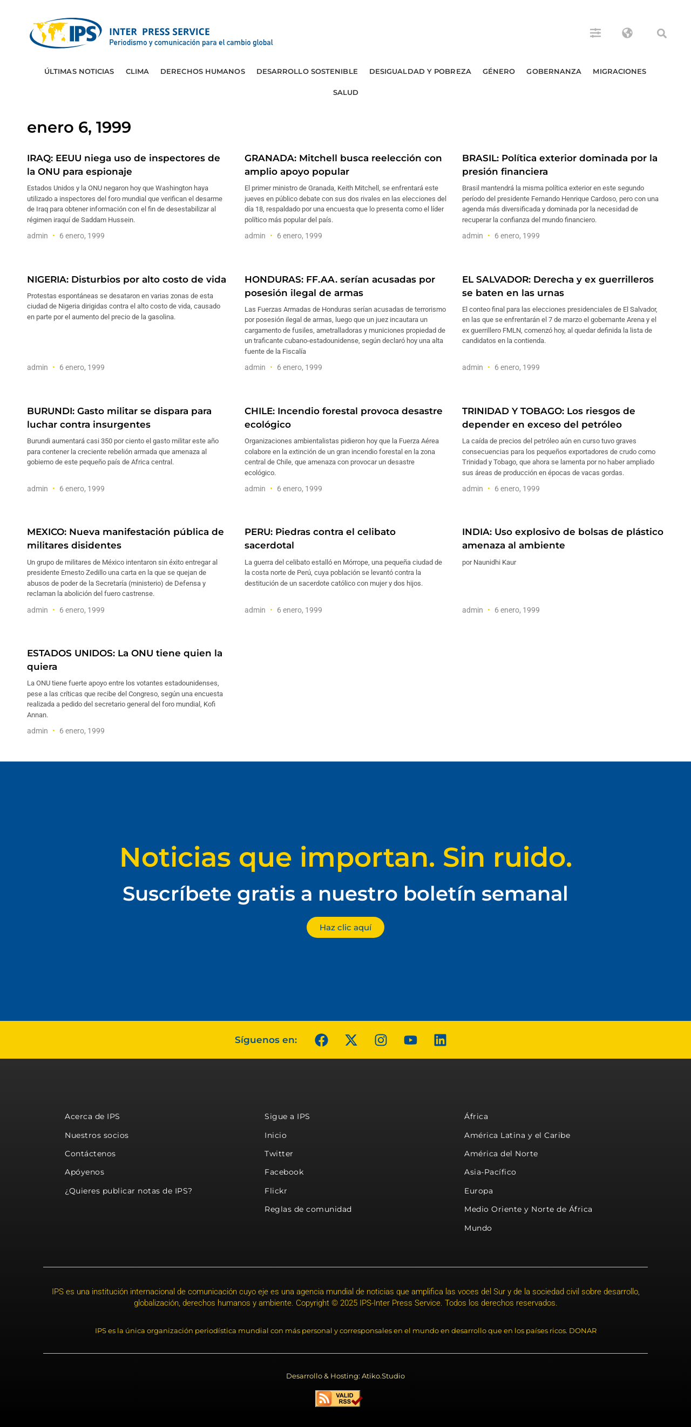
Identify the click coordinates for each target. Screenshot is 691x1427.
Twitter (279, 1153)
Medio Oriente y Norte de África (528, 1209)
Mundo (478, 1228)
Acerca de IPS (92, 1116)
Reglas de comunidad (308, 1209)
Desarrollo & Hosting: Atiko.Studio (345, 1375)
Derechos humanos (202, 71)
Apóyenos (84, 1172)
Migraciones (619, 71)
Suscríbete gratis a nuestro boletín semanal (345, 893)
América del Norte (501, 1153)
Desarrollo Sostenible (307, 71)
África (476, 1116)
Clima (138, 71)
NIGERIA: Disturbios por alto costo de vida (126, 279)
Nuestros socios (97, 1135)
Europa (478, 1191)
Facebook (284, 1172)
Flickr (276, 1191)
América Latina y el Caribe (517, 1135)
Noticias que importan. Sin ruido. (345, 857)
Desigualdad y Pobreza (420, 71)
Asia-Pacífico (490, 1172)
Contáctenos (90, 1153)
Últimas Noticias (79, 71)
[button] (662, 33)
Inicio (276, 1135)
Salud (346, 92)
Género (499, 71)
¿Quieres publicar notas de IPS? (129, 1191)
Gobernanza (553, 71)
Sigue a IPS (287, 1116)
